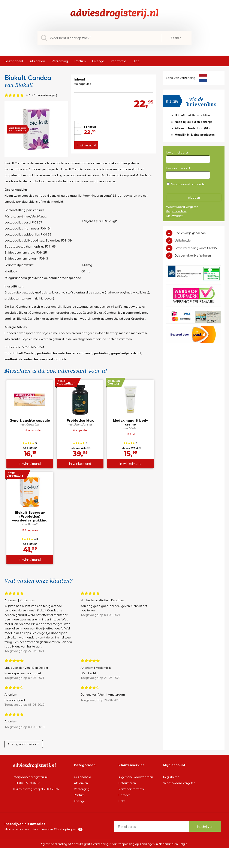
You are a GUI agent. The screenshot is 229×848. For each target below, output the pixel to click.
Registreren (171, 777)
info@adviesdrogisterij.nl (30, 777)
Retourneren (127, 783)
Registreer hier (176, 211)
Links (121, 801)
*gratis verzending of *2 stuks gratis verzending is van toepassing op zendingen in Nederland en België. (114, 844)
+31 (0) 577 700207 (26, 783)
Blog (136, 61)
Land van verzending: (186, 78)
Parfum (80, 61)
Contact (124, 795)
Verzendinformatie (131, 789)
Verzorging (59, 61)
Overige (98, 61)
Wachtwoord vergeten (182, 207)
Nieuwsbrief (174, 216)
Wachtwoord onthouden (188, 184)
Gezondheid (13, 61)
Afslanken (37, 61)
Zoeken (176, 38)
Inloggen (194, 197)
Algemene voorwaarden (135, 777)
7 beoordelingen (44, 95)
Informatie (118, 61)
